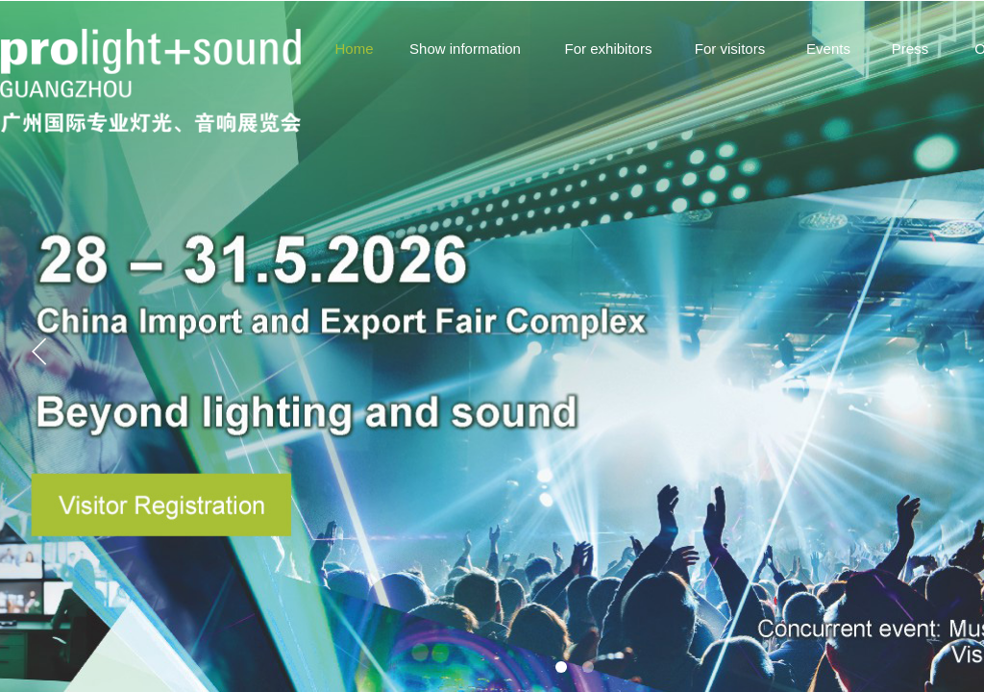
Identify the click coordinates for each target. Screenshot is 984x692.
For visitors (730, 48)
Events (828, 48)
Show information (465, 48)
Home (353, 48)
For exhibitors (608, 48)
